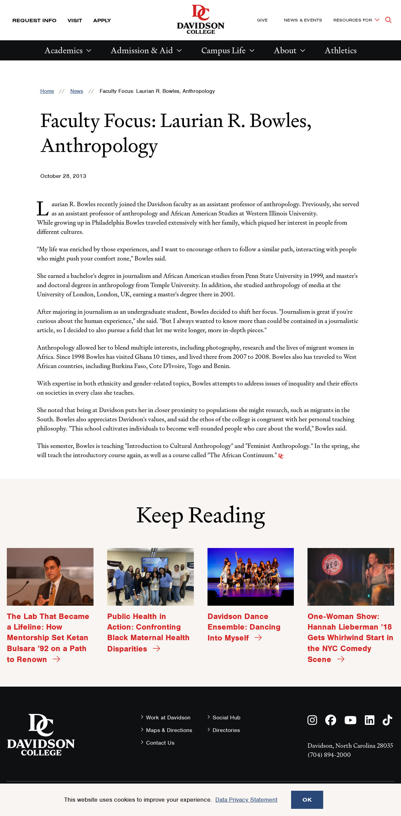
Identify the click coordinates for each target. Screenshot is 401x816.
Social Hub (227, 717)
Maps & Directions (169, 730)
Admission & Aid (142, 50)
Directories (226, 730)
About (285, 50)
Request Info (34, 20)
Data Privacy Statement (246, 799)
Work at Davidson (168, 717)
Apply (102, 20)
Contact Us (160, 742)
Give (262, 20)
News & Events (303, 20)
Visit (75, 20)
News (76, 91)
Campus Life (223, 50)
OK (307, 799)
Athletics (341, 50)
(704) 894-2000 (329, 755)
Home (47, 91)
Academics (63, 50)
